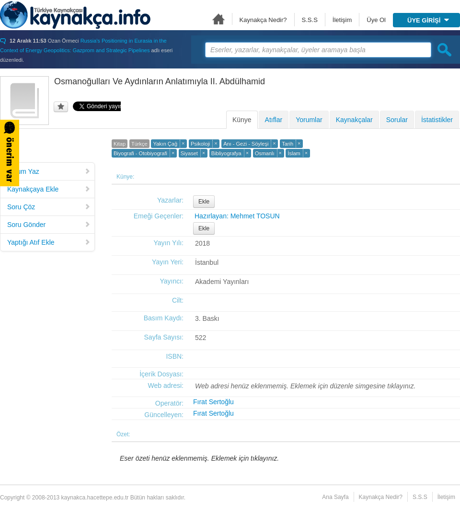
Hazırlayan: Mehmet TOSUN (237, 216)
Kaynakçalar (354, 120)
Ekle (203, 201)
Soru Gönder (49, 224)
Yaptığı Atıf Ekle (49, 242)
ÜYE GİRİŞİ (428, 20)
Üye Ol (376, 20)
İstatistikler (437, 120)
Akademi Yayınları (222, 281)
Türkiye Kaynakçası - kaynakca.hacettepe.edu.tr (75, 15)
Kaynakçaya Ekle (49, 189)
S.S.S (310, 20)
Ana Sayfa (218, 18)
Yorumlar (309, 120)
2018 (202, 243)
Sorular (397, 120)
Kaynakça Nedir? (263, 20)
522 (200, 337)
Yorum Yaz (49, 171)
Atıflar (274, 120)
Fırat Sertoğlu (213, 402)
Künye (242, 120)
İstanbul (206, 262)
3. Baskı (207, 318)
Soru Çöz (49, 207)
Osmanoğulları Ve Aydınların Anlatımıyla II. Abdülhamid (159, 81)
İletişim (342, 20)
